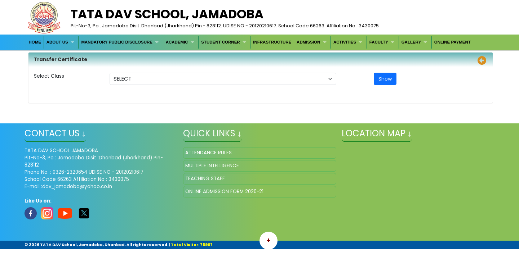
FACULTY (378, 42)
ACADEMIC (177, 42)
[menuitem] (35, 42)
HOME (34, 42)
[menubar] (249, 42)
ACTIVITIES (344, 42)
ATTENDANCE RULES (208, 152)
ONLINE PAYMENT (452, 42)
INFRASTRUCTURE (272, 42)
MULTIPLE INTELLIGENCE (212, 165)
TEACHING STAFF (205, 178)
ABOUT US (57, 42)
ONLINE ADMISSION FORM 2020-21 (224, 191)
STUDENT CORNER (220, 42)
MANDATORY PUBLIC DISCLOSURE (116, 42)
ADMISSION (308, 42)
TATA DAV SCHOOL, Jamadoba (167, 14)
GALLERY (411, 42)
